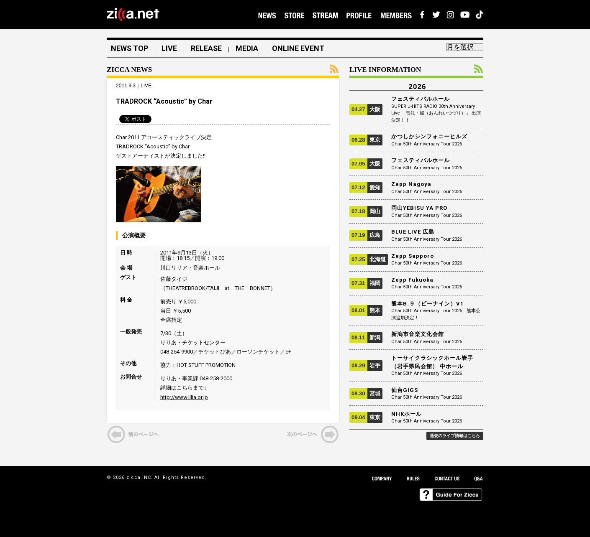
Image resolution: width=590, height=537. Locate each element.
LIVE (170, 48)
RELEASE (207, 48)
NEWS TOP (130, 48)
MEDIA (248, 48)
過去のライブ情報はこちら (455, 435)
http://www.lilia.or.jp (184, 397)
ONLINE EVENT (299, 48)
